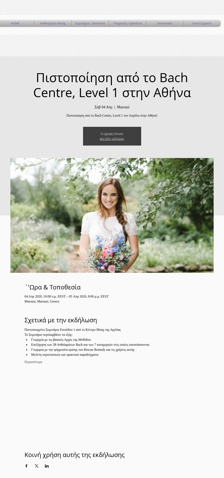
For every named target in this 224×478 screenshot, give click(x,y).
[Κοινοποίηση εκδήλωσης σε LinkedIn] (47, 466)
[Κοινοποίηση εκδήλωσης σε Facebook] (26, 466)
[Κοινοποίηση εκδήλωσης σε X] (37, 466)
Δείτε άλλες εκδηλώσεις (112, 138)
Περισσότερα (33, 362)
